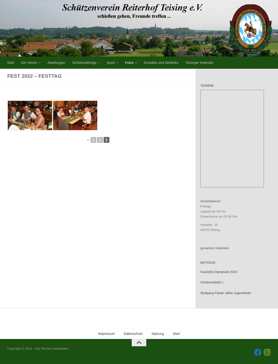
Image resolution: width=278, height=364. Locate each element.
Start (10, 63)
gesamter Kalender (214, 248)
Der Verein (29, 63)
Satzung (157, 334)
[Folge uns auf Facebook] (258, 352)
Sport (111, 63)
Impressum (106, 334)
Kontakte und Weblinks (161, 63)
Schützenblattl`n (211, 282)
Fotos (129, 63)
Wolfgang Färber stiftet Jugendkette (225, 293)
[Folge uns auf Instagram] (267, 352)
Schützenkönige (84, 63)
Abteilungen (56, 63)
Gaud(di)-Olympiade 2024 (218, 272)
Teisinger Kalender (199, 63)
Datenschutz (133, 334)
